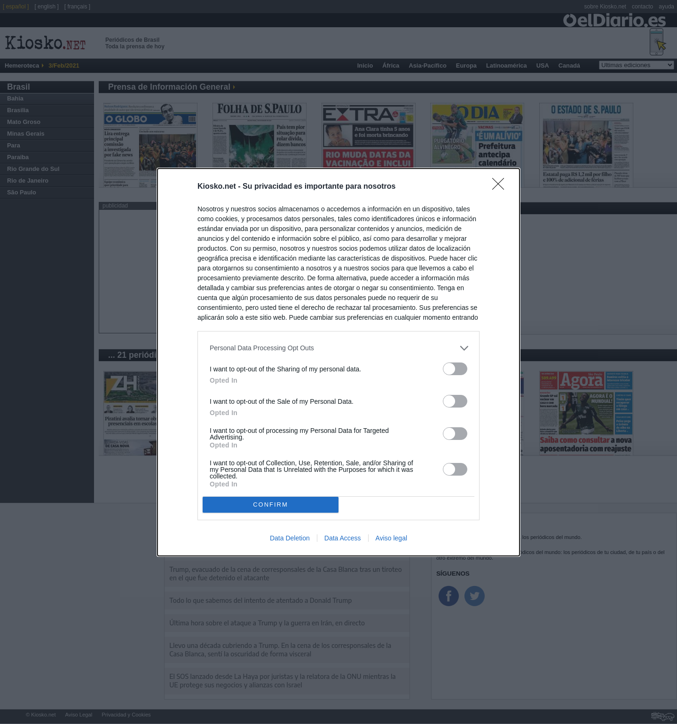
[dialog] (338, 361)
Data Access (342, 538)
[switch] (455, 368)
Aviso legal (391, 538)
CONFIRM (270, 504)
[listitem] (338, 348)
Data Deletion (290, 538)
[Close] (501, 186)
